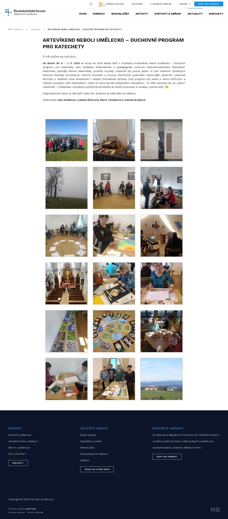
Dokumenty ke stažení (94, 453)
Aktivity (142, 13)
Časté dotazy (88, 434)
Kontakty (216, 13)
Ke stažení (137, 4)
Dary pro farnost (208, 4)
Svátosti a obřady (167, 13)
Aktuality (195, 13)
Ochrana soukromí (16, 512)
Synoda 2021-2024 (115, 4)
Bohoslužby (120, 13)
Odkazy (84, 460)
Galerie (183, 4)
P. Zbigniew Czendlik (160, 4)
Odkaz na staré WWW (97, 469)
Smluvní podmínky (35, 512)
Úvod (82, 13)
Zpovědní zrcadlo (90, 441)
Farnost (99, 13)
